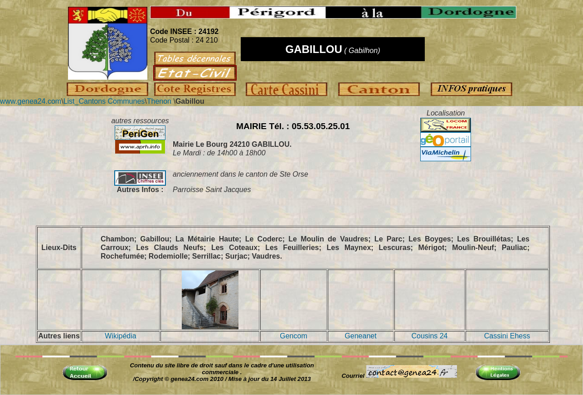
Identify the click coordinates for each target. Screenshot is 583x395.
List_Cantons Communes (104, 101)
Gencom (293, 336)
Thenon (159, 101)
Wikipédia (120, 336)
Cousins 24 (429, 336)
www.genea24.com (30, 101)
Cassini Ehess (507, 336)
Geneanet (360, 336)
